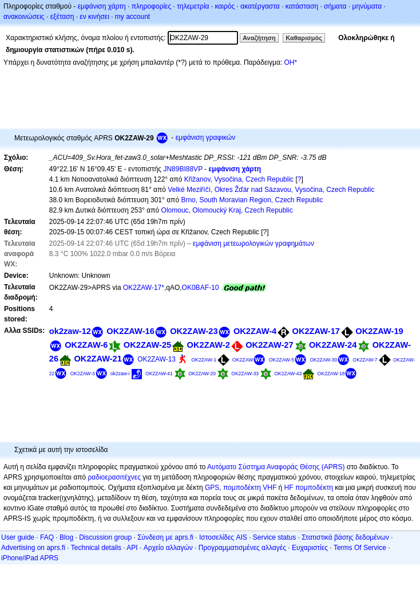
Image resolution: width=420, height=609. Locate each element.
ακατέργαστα (260, 6)
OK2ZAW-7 (365, 360)
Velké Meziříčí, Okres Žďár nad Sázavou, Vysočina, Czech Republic (271, 190)
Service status (274, 537)
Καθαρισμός (304, 37)
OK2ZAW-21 (97, 358)
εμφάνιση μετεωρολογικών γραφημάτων (253, 243)
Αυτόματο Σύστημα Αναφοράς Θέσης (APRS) (275, 467)
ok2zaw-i (120, 373)
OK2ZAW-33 (245, 373)
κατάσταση (302, 6)
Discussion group (105, 537)
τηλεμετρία (193, 6)
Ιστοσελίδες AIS (223, 537)
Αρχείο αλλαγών (168, 548)
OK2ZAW (242, 360)
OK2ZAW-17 (316, 331)
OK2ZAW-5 (281, 360)
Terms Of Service (360, 548)
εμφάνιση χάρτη (102, 6)
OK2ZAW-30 (323, 360)
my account (132, 17)
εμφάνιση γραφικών (206, 137)
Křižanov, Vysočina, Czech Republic (239, 179)
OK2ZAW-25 (147, 344)
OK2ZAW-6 (86, 344)
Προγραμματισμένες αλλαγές (242, 548)
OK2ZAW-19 (379, 331)
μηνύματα (367, 6)
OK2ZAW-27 (269, 344)
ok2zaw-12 (70, 331)
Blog (66, 537)
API (131, 548)
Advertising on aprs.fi (33, 548)
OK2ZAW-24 (332, 344)
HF (289, 488)
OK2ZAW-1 (203, 360)
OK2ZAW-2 (208, 344)
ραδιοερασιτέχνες (114, 477)
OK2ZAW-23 (193, 331)
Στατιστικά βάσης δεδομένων (345, 537)
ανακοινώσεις (24, 17)
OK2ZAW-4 (254, 331)
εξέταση (62, 17)
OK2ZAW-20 (202, 373)
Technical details (96, 548)
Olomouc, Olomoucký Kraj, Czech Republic (227, 210)
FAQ (47, 537)
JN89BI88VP (183, 169)
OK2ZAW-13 (156, 359)
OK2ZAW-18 (331, 373)
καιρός (225, 6)
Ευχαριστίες (310, 548)
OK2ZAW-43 (288, 373)
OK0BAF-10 (200, 288)
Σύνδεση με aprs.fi (165, 537)
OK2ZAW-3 (82, 373)
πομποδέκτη (314, 488)
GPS (212, 488)
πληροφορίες (152, 6)
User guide (17, 537)
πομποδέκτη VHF (249, 488)
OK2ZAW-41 (159, 373)
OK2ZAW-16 (130, 331)
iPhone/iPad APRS (29, 558)
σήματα (335, 6)
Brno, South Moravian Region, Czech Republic (252, 200)
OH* (290, 62)
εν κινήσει (94, 17)
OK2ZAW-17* (143, 288)
